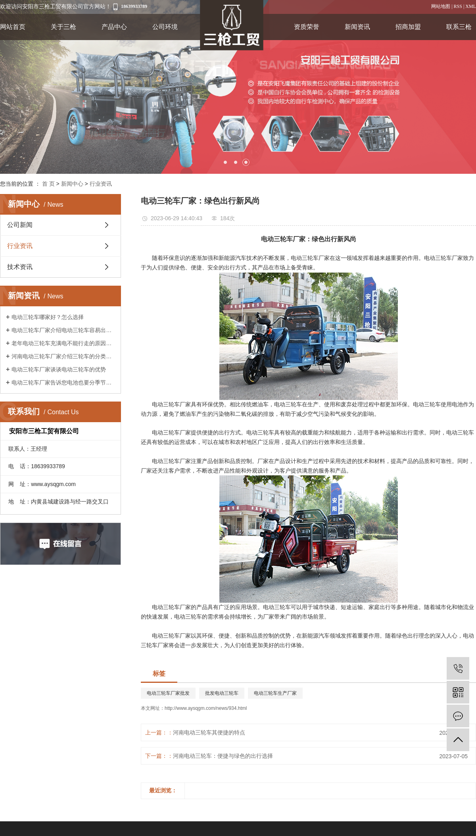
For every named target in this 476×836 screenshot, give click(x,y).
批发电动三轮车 (221, 693)
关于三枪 (63, 26)
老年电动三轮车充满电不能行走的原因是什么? (63, 343)
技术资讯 (20, 266)
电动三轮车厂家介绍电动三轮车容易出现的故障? (63, 330)
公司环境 (165, 26)
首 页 (48, 184)
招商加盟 (408, 26)
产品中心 (114, 26)
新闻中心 (72, 184)
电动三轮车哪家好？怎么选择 (48, 317)
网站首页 (12, 26)
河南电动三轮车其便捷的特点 (209, 732)
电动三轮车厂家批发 (168, 693)
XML (470, 6)
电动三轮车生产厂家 (275, 693)
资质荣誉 (306, 26)
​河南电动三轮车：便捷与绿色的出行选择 (223, 756)
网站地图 (440, 6)
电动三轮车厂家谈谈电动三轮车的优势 (59, 369)
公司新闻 (20, 224)
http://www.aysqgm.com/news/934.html (206, 708)
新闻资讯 (357, 26)
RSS (458, 6)
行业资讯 (101, 184)
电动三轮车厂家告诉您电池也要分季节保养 (63, 382)
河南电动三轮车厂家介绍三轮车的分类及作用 (63, 356)
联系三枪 (459, 26)
